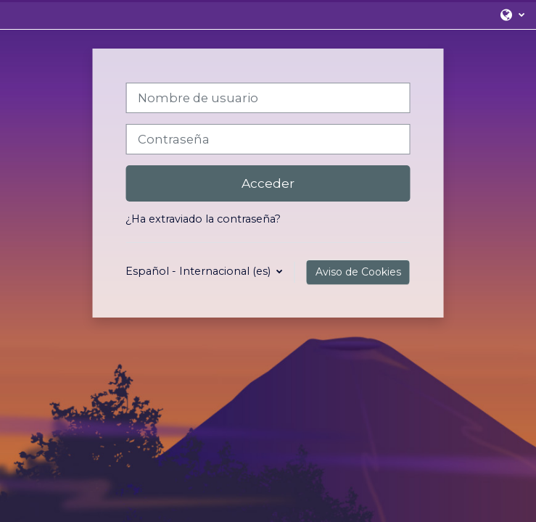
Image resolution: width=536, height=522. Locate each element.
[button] (511, 14)
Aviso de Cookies (358, 271)
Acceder (268, 183)
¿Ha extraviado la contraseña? (203, 218)
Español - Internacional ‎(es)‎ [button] (199, 271)
